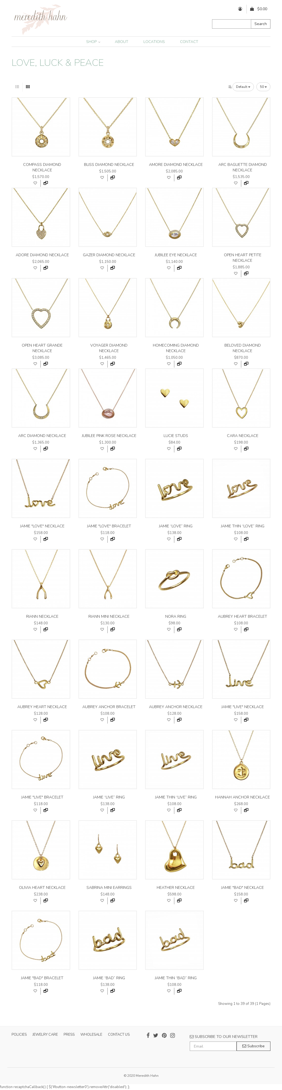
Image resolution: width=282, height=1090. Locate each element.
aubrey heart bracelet (242, 616)
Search (260, 23)
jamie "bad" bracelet (42, 978)
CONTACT (189, 41)
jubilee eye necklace (176, 255)
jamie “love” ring (175, 526)
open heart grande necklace (42, 348)
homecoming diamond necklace (176, 348)
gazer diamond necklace (109, 255)
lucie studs (176, 435)
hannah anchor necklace (242, 797)
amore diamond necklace (176, 164)
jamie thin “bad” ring (176, 978)
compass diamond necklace (42, 167)
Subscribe (253, 1046)
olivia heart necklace (42, 887)
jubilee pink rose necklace (109, 435)
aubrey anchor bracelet (108, 706)
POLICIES (19, 1034)
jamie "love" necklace (42, 526)
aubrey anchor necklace (175, 706)
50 (263, 87)
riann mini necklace (108, 616)
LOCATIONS (154, 41)
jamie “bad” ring (109, 978)
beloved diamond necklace (242, 348)
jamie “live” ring (109, 797)
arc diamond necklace (42, 435)
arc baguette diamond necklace (242, 167)
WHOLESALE (91, 1034)
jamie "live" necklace (242, 706)
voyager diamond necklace (109, 348)
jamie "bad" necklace (242, 887)
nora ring (175, 616)
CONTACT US (119, 1034)
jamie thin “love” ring (242, 526)
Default (243, 87)
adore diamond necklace (42, 255)
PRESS (69, 1034)
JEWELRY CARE (45, 1034)
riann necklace (42, 616)
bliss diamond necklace (109, 164)
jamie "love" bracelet (109, 526)
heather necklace (176, 887)
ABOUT (121, 41)
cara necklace (242, 435)
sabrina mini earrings (109, 887)
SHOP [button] (93, 41)
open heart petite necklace (242, 257)
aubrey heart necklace (42, 706)
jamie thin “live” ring (176, 797)
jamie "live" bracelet (42, 797)
